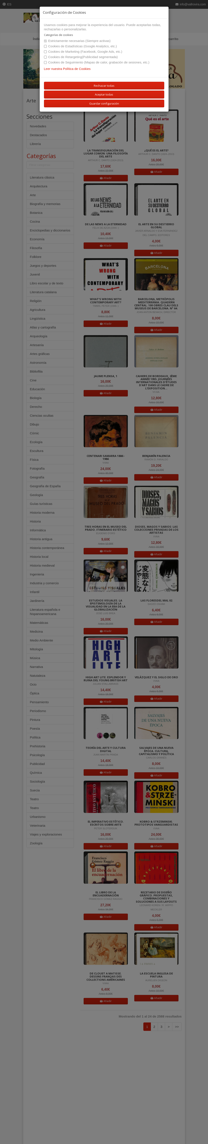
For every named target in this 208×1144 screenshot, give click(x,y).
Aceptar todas (104, 94)
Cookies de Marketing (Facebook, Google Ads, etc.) (83, 51)
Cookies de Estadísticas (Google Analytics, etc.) (80, 46)
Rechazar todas (104, 86)
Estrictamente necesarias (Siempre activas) (77, 41)
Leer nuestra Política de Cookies (67, 69)
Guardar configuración (104, 103)
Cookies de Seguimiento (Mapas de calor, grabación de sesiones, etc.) (96, 62)
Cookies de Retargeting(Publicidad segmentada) (81, 57)
